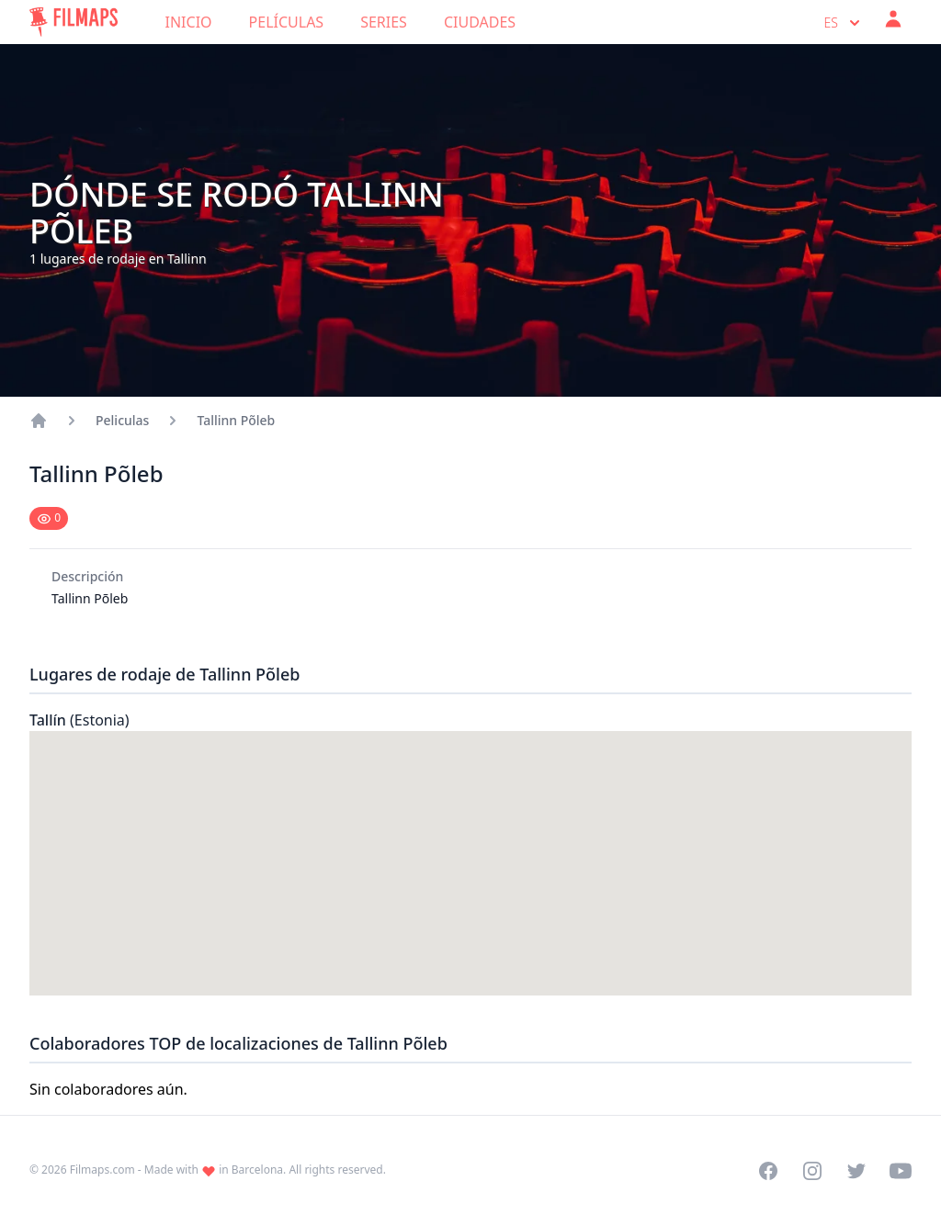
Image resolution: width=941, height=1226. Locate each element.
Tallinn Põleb (236, 420)
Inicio (188, 22)
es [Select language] (844, 23)
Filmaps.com (102, 1169)
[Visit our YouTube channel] (901, 1171)
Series (383, 22)
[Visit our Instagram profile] (812, 1171)
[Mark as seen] (48, 518)
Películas (286, 22)
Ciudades (480, 22)
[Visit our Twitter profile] (856, 1171)
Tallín (79, 720)
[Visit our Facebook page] (768, 1171)
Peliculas (122, 420)
